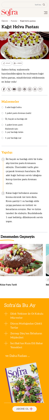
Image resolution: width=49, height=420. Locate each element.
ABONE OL (24, 409)
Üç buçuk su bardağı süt (14, 119)
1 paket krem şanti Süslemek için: (12, 127)
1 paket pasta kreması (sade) (16, 113)
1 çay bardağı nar (11, 138)
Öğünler (5, 21)
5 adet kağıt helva (12, 107)
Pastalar (14, 21)
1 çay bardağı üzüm (12, 132)
